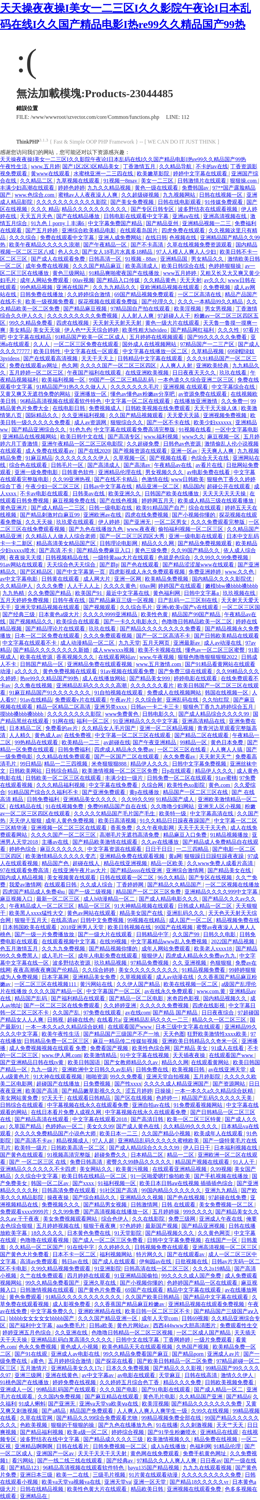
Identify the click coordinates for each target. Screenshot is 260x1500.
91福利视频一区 (117, 1183)
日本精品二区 (26, 728)
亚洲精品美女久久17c (77, 1368)
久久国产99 (186, 934)
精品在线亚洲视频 (126, 863)
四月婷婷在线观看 (89, 1276)
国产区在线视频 (134, 1098)
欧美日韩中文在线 (82, 437)
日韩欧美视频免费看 (230, 1382)
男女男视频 (219, 309)
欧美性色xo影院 (186, 785)
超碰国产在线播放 (58, 1084)
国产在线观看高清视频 (51, 358)
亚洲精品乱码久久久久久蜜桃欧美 (159, 1140)
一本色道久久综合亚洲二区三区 (196, 380)
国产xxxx (83, 1183)
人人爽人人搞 (227, 749)
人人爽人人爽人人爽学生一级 (153, 1411)
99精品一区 (194, 742)
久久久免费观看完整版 (218, 522)
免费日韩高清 (87, 1162)
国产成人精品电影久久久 (169, 899)
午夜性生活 (14, 166)
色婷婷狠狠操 (225, 266)
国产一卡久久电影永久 (131, 621)
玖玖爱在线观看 (75, 522)
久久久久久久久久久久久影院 (72, 202)
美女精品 (20, 330)
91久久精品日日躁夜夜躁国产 (176, 820)
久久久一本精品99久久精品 (211, 301)
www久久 (193, 437)
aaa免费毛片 (71, 1325)
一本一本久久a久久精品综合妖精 (65, 1027)
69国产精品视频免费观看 (144, 294)
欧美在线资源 (37, 657)
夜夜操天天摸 (26, 557)
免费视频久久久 (61, 1204)
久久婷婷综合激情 (89, 294)
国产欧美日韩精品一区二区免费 (175, 1361)
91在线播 (167, 1425)
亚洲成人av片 (224, 1354)
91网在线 (63, 721)
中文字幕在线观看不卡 (30, 643)
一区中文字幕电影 (236, 429)
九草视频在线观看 (78, 181)
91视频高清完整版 (69, 1155)
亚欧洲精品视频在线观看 (170, 287)
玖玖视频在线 (240, 593)
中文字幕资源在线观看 (115, 849)
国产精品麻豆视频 (85, 309)
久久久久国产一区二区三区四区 (118, 365)
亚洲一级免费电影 (37, 472)
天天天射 (190, 280)
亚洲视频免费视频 (225, 415)
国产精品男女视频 (105, 1204)
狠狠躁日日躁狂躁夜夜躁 (214, 856)
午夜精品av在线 (173, 465)
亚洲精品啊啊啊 (34, 1446)
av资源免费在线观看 (203, 394)
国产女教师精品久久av (131, 1062)
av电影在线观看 (136, 1375)
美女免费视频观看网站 (71, 1219)
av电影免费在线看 (209, 472)
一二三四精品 (193, 849)
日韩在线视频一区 (221, 195)
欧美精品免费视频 (167, 579)
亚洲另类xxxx (111, 707)
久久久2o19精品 (212, 1268)
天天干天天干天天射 (103, 1453)
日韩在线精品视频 (42, 1489)
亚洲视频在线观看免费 (194, 1489)
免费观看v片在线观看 (81, 700)
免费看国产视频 (109, 1048)
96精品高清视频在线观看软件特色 (61, 401)
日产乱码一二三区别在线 (188, 600)
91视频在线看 (196, 429)
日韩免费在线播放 (42, 294)
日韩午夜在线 (69, 600)
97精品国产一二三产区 (208, 344)
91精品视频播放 (230, 835)
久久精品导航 (176, 166)
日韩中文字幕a (202, 593)
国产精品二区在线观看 (202, 735)
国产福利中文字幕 (31, 1325)
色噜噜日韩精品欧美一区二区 (197, 621)
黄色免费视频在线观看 (70, 671)
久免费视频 (217, 287)
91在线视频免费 (65, 806)
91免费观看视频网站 (199, 1105)
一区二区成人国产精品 (204, 1332)
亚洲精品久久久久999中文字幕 (222, 892)
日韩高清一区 (106, 259)
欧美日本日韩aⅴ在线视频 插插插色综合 (186, 1183)
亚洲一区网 (128, 579)
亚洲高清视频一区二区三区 (225, 1247)
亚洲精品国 (174, 259)
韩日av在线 (76, 1261)
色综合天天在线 (210, 458)
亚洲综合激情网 (185, 870)
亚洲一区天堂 (150, 1482)
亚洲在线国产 (73, 287)
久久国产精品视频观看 (137, 415)
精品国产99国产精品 (197, 614)
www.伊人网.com (61, 1055)
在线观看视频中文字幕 (69, 941)
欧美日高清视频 (117, 820)
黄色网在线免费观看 (155, 1453)
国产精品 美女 (191, 1048)
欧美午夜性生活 (61, 1034)
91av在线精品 (36, 700)
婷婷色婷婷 (71, 188)
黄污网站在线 (97, 984)
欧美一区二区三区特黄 (194, 1119)
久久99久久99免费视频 (222, 557)
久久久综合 (23, 237)
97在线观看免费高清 (25, 870)
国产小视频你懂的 (194, 515)
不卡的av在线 (212, 166)
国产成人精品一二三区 (58, 508)
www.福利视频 (162, 437)
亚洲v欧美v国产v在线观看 (188, 607)
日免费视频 (97, 1084)
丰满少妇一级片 (124, 778)
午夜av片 (121, 700)
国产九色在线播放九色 (96, 529)
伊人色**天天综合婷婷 (92, 330)
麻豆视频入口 (17, 899)
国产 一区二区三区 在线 (38, 1162)
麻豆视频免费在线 (74, 500)
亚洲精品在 (34, 1496)
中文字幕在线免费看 (114, 785)
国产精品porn (188, 1354)
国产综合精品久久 (94, 1197)
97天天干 (53, 1098)
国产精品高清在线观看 (42, 1119)
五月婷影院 (207, 1076)
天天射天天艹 (216, 756)
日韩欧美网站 (26, 771)
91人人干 (244, 1162)
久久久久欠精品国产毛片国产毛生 (115, 813)
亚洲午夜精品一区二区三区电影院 (83, 444)
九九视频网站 (180, 195)
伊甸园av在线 (156, 1261)
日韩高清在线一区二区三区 (157, 1268)
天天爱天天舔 (184, 415)
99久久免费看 (127, 1076)
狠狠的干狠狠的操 (73, 1425)
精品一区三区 (95, 906)
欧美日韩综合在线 (183, 266)
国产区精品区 (37, 572)
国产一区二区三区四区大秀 (133, 536)
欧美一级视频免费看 (50, 301)
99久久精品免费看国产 (53, 1283)
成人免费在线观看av (50, 451)
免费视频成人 (106, 408)
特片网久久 (150, 1254)
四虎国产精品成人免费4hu (34, 892)
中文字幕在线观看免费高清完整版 (135, 429)
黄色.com (220, 785)
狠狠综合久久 (127, 422)
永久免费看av (180, 756)
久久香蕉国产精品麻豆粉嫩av (130, 1304)
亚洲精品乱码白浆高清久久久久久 (72, 1340)
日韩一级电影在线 (111, 508)
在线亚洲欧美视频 (147, 373)
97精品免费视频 (150, 963)
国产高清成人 (104, 465)
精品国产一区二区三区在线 (196, 792)
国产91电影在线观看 (167, 1389)
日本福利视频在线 (236, 1148)
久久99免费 (66, 1212)
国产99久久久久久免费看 (217, 337)
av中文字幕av (98, 1375)
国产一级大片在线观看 (105, 934)
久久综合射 (149, 700)
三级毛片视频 (110, 1475)
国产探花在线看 (114, 1361)
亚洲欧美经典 (213, 365)
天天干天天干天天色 (203, 828)
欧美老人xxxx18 (213, 948)
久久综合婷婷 (99, 970)
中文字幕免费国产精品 (116, 223)
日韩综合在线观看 (22, 1105)
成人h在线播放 (169, 1446)
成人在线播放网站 (104, 678)
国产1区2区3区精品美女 (91, 166)
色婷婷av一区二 (64, 1126)
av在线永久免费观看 (169, 991)
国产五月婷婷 (42, 230)
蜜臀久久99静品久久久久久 (139, 1162)
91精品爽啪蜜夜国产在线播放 (124, 273)
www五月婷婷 (180, 273)
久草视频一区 (130, 458)
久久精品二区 (37, 181)
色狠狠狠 (221, 963)
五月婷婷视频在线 (58, 1226)
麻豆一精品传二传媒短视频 (126, 1041)
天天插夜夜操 (190, 1055)
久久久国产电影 (119, 1389)
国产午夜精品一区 (105, 245)
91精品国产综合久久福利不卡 (44, 792)
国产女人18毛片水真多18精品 (118, 252)
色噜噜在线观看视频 (45, 1240)
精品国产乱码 (31, 998)
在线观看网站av (117, 657)
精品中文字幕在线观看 (194, 1290)
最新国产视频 (162, 1226)
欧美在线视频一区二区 (191, 984)
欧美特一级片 (31, 1148)
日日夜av (210, 1460)
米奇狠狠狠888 (109, 764)
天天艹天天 (230, 1425)
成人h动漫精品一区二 (109, 899)
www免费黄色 (122, 714)
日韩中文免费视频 (102, 920)
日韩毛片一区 (68, 465)
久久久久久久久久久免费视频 (83, 316)
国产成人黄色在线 (138, 1126)
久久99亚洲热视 (72, 479)
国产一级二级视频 (90, 892)
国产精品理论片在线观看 (55, 628)
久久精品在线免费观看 (64, 756)
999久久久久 (198, 1212)
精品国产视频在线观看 (203, 1162)
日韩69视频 (195, 1318)
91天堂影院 (128, 1233)
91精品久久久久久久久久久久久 (84, 1297)
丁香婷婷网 (130, 884)
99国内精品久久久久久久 (172, 1190)
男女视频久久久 (165, 472)
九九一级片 (45, 1069)
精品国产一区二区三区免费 (149, 892)
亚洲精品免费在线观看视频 (100, 664)
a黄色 (38, 1361)
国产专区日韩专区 (153, 209)
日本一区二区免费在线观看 (48, 636)
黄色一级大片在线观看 (173, 323)
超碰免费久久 (111, 1155)
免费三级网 (182, 1219)
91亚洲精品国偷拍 (136, 1276)
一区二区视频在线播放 (232, 884)
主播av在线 (56, 842)
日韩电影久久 (159, 714)
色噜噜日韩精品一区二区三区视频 (132, 1332)
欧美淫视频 (188, 309)
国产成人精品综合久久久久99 (214, 714)
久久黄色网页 (215, 1233)
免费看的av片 (62, 728)
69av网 (148, 586)
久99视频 (221, 1169)
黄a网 (175, 856)
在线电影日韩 (69, 408)
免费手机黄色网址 (205, 1453)
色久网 (70, 365)
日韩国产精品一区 (42, 664)
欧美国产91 (89, 593)
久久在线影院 (149, 1219)
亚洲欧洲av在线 (102, 515)
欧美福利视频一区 (64, 380)
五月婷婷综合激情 (70, 1361)
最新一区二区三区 (58, 899)
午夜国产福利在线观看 (95, 373)
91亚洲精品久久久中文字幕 (146, 721)
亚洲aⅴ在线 (186, 216)
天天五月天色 (37, 216)
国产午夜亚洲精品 (155, 742)
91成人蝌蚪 (32, 1404)
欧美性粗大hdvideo (145, 330)
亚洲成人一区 (17, 1389)
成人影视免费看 (72, 1304)
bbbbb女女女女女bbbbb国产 (42, 1318)
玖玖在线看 (233, 373)
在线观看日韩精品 (89, 1098)
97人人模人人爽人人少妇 (186, 252)
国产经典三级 (19, 614)
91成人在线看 (228, 1048)
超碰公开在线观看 (229, 486)
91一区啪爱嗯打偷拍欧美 (161, 1176)
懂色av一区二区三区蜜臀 (215, 650)
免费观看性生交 (239, 1325)
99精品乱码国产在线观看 (66, 1389)
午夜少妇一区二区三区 (53, 486)
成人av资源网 (91, 422)
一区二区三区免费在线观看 (86, 344)
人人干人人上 (84, 586)
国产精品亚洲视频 (203, 1226)
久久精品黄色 (160, 280)
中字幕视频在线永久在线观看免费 (88, 1105)
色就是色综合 (175, 557)
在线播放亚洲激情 (196, 401)
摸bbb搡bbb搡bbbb (22, 714)
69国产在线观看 (145, 1290)
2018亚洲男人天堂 (82, 927)
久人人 (42, 344)
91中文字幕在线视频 (145, 1055)
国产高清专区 (125, 437)
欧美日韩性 (48, 351)
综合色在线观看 (28, 465)
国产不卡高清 (148, 245)
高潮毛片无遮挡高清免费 (130, 835)
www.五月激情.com (159, 664)
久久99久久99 (137, 799)
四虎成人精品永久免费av (124, 749)
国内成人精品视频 (22, 877)
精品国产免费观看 (92, 1411)
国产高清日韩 (148, 1119)
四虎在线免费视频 (147, 515)
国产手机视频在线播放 (222, 1176)
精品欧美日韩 (148, 1489)
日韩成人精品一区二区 (205, 906)
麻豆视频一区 (224, 437)
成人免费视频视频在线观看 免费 (48, 1048)
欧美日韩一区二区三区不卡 (158, 1311)
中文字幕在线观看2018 (100, 1119)
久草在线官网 (37, 1418)
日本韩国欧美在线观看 (30, 927)
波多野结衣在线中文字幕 (50, 1439)
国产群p (109, 564)
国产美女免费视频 (132, 202)
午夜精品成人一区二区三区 (42, 906)
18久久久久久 (48, 1233)
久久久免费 (50, 586)
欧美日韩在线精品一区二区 (95, 1176)
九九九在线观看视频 (208, 1468)
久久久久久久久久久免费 (211, 1475)
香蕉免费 (121, 828)
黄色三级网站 (69, 273)
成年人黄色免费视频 (70, 820)
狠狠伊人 (152, 956)
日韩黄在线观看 (61, 579)
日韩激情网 (145, 1204)
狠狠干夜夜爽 (100, 1226)
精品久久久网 (158, 543)
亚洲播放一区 (91, 394)
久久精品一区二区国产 (37, 1247)
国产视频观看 (100, 607)
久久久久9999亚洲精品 (110, 614)
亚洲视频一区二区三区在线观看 (69, 828)
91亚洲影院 (107, 1268)
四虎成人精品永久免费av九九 (201, 956)
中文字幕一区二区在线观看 (138, 401)
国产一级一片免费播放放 (45, 934)
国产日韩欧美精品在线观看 (226, 636)
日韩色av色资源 (182, 444)
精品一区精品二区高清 (64, 707)
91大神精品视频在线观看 (144, 906)
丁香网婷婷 (177, 1340)
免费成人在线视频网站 (174, 692)
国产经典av (120, 1460)
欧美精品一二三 (81, 742)
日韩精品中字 (153, 934)
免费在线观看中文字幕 (67, 237)
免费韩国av (196, 188)
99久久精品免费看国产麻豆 (136, 1354)
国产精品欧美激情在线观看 (105, 842)
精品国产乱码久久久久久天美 (217, 1098)
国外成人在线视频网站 (150, 344)
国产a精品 (54, 1411)
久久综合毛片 (137, 607)
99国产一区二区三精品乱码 (122, 380)
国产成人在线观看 (114, 1261)
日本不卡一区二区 (74, 1254)
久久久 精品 (45, 209)
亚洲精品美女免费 (94, 977)
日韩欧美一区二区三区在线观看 (64, 778)
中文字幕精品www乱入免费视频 (170, 941)
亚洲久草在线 (100, 1283)
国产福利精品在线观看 (78, 998)
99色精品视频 (37, 287)
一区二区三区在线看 (182, 749)
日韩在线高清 (201, 1375)
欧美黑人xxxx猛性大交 (37, 913)
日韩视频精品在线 (67, 557)
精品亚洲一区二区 (158, 486)
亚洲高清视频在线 (225, 216)
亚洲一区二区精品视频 (167, 728)
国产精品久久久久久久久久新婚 (51, 650)
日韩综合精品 (62, 771)
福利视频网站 (116, 1254)
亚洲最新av (187, 643)
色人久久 (69, 252)
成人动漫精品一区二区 (88, 643)
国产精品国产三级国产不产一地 (121, 1034)
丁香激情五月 (140, 166)
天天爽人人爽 (218, 451)
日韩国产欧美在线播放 (172, 493)
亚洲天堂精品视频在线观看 (48, 607)
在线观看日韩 (61, 884)
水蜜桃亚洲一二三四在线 (103, 173)
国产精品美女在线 (230, 870)
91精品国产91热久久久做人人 (72, 387)
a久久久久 (27, 671)
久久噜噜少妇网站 (173, 806)
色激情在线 (155, 479)
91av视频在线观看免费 (128, 671)
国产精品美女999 (150, 678)
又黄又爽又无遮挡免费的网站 (36, 394)
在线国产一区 (222, 1240)
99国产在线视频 (174, 927)
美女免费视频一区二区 (227, 1204)
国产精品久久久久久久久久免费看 (161, 628)
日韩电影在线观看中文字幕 (137, 216)
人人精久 (20, 735)
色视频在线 (183, 237)
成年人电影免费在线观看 (108, 956)
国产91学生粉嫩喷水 (173, 1432)
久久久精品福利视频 (61, 785)
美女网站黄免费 (19, 1098)
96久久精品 (172, 877)
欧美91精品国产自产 (161, 508)
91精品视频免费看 (204, 970)
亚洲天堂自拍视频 (168, 1076)
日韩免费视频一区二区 (120, 1446)
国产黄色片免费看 (100, 1290)
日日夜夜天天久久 (194, 373)
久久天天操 (39, 522)
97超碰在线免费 (228, 1197)
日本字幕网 (56, 977)
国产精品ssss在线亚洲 (137, 870)
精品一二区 (181, 1155)
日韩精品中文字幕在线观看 (150, 358)
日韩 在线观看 (179, 1204)
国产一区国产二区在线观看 (127, 756)
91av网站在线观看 (22, 564)
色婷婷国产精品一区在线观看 (203, 1283)
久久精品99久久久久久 (191, 1126)
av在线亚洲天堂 (227, 1069)
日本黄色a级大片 (59, 614)
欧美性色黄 (155, 614)
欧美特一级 (173, 813)
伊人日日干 (197, 1148)
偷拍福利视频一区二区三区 (191, 529)
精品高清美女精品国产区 (66, 543)
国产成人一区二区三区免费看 (108, 1240)
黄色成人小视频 (80, 1347)
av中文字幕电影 (19, 579)
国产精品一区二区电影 (137, 998)
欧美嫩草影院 (154, 173)
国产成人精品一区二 (219, 1389)
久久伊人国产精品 (138, 984)
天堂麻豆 (170, 1375)
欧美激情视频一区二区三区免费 (120, 771)
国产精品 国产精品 (176, 1012)
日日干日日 (159, 849)
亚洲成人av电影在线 (76, 1354)
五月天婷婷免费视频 (25, 600)
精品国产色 (56, 863)
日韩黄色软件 (78, 472)
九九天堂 (129, 643)
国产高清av (138, 465)
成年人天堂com (160, 1318)
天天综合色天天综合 (72, 564)
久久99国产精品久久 (196, 550)
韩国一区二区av (50, 1183)
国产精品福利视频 (42, 1432)
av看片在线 (209, 465)
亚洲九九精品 (222, 1190)
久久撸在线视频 (33, 685)
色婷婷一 (167, 1098)
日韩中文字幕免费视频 (200, 764)
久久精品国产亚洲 (201, 1396)
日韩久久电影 (220, 934)
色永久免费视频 (38, 1347)
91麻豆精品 (38, 458)
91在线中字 (81, 1247)
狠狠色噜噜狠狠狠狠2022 (208, 657)
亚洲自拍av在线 (151, 1105)
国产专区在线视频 (211, 877)
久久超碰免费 (143, 444)
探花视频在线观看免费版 (108, 301)
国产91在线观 (31, 1354)
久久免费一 (234, 401)
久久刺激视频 (197, 1425)
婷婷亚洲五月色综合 (27, 1332)
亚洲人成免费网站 (120, 237)
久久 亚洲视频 (190, 963)
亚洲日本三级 (37, 1475)
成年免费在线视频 (47, 266)
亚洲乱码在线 (183, 700)
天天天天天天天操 (224, 493)
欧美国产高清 (42, 1091)
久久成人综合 (97, 884)
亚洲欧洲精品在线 (100, 1311)
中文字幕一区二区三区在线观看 (133, 735)
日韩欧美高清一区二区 (78, 1148)
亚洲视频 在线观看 (186, 387)
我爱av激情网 (25, 884)
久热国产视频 (193, 1347)
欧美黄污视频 (133, 1169)
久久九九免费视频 (64, 948)
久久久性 (229, 330)
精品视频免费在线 (237, 920)
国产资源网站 (229, 1084)
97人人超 (103, 1140)
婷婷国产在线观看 (180, 586)
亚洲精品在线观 (219, 1432)
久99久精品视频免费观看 (61, 1268)
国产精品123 (24, 1468)
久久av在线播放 (160, 842)
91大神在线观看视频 (58, 1076)
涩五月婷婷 (138, 1091)
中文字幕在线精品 (30, 337)
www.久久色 (240, 572)
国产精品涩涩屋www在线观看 (198, 564)
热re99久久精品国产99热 (50, 678)
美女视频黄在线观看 (72, 877)
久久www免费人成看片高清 (220, 863)
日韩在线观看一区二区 (127, 877)
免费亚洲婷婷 (205, 572)
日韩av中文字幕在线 (108, 486)
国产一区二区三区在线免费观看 (62, 1005)
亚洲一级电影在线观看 (196, 536)
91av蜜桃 (226, 778)
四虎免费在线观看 (183, 230)
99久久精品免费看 (31, 323)
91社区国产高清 (119, 1190)
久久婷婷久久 (115, 1247)
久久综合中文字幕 (37, 1176)
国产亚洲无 (138, 522)
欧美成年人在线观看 (219, 1133)
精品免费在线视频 (216, 1439)
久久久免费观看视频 (108, 636)
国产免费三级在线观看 (186, 671)
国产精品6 (238, 1396)
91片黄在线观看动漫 (154, 1475)
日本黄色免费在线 (89, 1233)
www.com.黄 (212, 991)
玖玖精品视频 (111, 963)
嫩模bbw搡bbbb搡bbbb (231, 586)
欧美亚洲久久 (125, 493)
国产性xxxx (128, 1084)
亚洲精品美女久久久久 (90, 799)
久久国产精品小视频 (167, 1133)
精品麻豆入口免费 (185, 835)
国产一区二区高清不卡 (164, 636)
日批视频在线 (192, 1261)
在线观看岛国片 (139, 230)
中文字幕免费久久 (52, 1311)
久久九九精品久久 (115, 287)
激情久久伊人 (238, 1375)
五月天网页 (157, 643)
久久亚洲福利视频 (84, 415)
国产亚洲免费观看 (104, 792)
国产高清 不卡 (56, 550)
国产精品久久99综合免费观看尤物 (97, 1418)
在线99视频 (114, 941)
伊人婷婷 (109, 522)
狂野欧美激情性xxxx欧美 (217, 1034)
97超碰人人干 (175, 316)
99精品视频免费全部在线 (172, 1418)
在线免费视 (78, 735)
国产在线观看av (186, 1254)
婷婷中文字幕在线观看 (201, 173)
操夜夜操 (58, 1197)
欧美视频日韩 (189, 1069)
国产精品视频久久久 (170, 1233)
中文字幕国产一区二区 (114, 991)
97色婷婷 (131, 1226)
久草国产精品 (26, 1126)
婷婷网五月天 (158, 500)
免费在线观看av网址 (34, 365)
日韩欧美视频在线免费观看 (158, 408)
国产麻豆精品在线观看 (112, 1396)
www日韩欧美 (187, 479)
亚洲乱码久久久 (186, 913)
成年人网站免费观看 (45, 280)
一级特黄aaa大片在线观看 (124, 557)
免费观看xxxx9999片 (25, 1212)
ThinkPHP (27, 142)
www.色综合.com (35, 195)
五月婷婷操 (166, 1212)
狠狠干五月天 (31, 920)
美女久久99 (100, 1126)
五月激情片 (34, 1368)
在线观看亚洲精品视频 (180, 1169)
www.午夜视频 (157, 657)
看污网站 (23, 1460)
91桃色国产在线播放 (25, 1382)
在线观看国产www (130, 1027)
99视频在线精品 (147, 920)
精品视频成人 (73, 1140)
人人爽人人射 (177, 365)
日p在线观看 (177, 771)
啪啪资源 (97, 1076)
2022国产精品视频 (233, 941)
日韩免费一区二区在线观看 (180, 778)
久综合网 (153, 785)
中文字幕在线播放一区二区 (156, 351)
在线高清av (64, 920)
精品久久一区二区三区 (219, 1020)
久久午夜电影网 (155, 828)
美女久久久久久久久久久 (148, 970)
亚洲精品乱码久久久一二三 (156, 1020)
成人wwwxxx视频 (114, 650)
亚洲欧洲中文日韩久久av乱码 (97, 1069)
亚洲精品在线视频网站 (30, 437)
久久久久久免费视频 (165, 1005)
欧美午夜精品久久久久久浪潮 (45, 245)
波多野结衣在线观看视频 (208, 209)
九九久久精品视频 (109, 188)
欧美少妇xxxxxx (213, 422)
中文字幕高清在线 (212, 813)
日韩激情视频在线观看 (47, 1290)
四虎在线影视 (209, 1005)
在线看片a (109, 1020)
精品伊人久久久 (150, 764)
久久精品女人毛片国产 (109, 728)
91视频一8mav (121, 181)
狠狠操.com (244, 181)
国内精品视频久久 (225, 998)
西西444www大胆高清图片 (185, 1325)
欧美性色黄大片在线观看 (97, 1489)
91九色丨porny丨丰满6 (58, 223)
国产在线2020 (94, 451)
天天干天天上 (98, 358)
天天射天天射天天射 (118, 323)
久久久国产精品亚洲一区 (108, 1318)
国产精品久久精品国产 (175, 884)
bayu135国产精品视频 (154, 1468)
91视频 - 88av (141, 259)
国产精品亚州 (163, 223)
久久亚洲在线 (72, 1332)
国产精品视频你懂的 (114, 948)
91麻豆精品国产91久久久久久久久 (50, 692)
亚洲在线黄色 (62, 1375)
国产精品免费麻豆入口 (104, 550)
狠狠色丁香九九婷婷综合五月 (219, 707)
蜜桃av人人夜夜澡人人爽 (88, 195)
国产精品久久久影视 (178, 1368)
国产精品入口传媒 (118, 280)
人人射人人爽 (138, 316)
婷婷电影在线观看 (196, 678)
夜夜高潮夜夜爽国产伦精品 (46, 970)
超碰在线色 (80, 1020)
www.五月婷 (45, 166)
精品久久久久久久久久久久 (95, 209)
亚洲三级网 (29, 1375)
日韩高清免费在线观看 (69, 1190)
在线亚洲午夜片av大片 (80, 870)
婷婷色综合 (23, 849)
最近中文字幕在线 (128, 593)
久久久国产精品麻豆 (97, 266)
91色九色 (80, 429)
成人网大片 (97, 579)
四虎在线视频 (73, 323)
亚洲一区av (185, 451)
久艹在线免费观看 (42, 1276)
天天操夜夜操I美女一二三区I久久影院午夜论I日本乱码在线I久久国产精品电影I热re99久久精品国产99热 (123, 159)
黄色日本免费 (227, 742)
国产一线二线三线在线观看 (70, 1460)
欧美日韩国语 (85, 1062)
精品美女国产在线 (142, 913)
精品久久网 (175, 1062)
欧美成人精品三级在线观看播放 (216, 500)
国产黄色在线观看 (22, 1155)
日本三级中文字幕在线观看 (188, 1027)
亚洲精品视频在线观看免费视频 (206, 1304)
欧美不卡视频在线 (160, 650)
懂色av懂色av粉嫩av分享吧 (143, 394)
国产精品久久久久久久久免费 (207, 1404)
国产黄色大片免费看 (25, 1254)
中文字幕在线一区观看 (92, 351)
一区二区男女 (171, 522)
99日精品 (31, 764)
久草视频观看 (137, 977)
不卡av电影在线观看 (45, 493)
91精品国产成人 (175, 799)
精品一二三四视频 (66, 764)
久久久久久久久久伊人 (82, 458)
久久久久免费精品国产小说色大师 (56, 1133)
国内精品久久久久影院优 (222, 579)
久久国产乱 (66, 1012)
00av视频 (83, 280)
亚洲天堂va (117, 1482)
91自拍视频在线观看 (119, 692)
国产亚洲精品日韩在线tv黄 (32, 1062)
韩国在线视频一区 (227, 692)
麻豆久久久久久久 (62, 849)
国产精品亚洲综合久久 (39, 429)
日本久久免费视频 (128, 1368)
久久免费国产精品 (50, 593)
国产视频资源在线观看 (140, 451)
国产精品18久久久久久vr (200, 1482)
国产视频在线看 (169, 458)
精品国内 (193, 486)
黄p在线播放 (144, 792)
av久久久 (214, 280)
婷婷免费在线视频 (74, 1382)
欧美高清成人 (142, 266)
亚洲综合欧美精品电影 (89, 230)
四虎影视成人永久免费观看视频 (147, 572)
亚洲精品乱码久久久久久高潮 (92, 685)
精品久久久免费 (182, 1382)
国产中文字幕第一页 (81, 572)
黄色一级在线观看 (157, 188)
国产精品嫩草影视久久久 (92, 1091)
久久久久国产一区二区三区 (64, 835)
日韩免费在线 (153, 1069)
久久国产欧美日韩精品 (153, 1297)
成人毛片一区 (58, 956)
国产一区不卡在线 (169, 422)
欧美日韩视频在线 (130, 927)
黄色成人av (48, 735)
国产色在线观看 (140, 564)
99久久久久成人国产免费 (191, 1276)
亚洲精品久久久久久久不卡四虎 (38, 1169)
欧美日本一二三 (119, 1133)
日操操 (163, 1091)
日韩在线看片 (73, 1446)
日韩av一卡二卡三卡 (155, 707)
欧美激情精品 (101, 1055)
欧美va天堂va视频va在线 (72, 1482)
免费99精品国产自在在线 (117, 806)
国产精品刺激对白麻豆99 (50, 515)
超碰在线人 (86, 863)
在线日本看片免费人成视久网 (67, 1112)
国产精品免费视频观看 (205, 543)
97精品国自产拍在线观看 (140, 309)
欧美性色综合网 (151, 1048)
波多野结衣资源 (72, 963)
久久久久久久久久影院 (75, 714)
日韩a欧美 (101, 1325)
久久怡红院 (216, 700)
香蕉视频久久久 (75, 657)
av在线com (138, 1012)
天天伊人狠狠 (26, 820)
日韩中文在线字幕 (138, 1340)
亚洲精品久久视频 (142, 1197)
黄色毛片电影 (160, 1396)
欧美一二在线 (73, 1475)
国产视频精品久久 (31, 621)
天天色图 (174, 1034)
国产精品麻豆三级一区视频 (122, 600)
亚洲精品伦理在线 (120, 472)
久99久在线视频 (210, 1411)
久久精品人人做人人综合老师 (61, 536)
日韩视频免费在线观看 (162, 1247)
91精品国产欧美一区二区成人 (91, 337)
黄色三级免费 (152, 550)
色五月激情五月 (19, 948)
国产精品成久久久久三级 (113, 1439)
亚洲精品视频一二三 (207, 223)
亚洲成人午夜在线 (221, 1219)
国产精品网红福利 (193, 330)
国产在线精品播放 (78, 216)
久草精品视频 (208, 351)
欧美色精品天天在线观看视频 (138, 1347)
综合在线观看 (205, 508)
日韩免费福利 (75, 749)
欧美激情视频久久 (169, 1439)
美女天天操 (47, 330)
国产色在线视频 (186, 1197)
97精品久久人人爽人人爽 (167, 1460)
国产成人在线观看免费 (58, 259)
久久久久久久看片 (152, 685)
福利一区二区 (93, 721)
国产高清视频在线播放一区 (116, 1212)
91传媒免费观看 (224, 202)
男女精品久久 (208, 259)
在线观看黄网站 (210, 1062)
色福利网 (200, 1446)
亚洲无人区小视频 (220, 806)
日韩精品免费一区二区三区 (57, 1041)
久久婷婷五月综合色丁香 (130, 1382)
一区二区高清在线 (200, 294)
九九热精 (13, 593)
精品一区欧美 (168, 863)
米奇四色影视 (184, 998)
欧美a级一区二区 (88, 1432)
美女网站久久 (96, 1169)
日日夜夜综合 (218, 1012)
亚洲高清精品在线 (204, 721)
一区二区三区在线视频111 (46, 984)
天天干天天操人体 (216, 408)
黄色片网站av (133, 1325)
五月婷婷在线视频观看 (157, 337)
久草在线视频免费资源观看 (200, 245)
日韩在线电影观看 (180, 202)
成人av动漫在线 (223, 643)
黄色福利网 (167, 593)
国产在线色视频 (119, 500)
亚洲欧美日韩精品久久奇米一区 (200, 1041)
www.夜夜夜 (141, 529)
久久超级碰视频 (140, 195)
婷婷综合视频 (128, 1432)
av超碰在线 (117, 742)
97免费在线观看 (103, 1012)
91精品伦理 (228, 1446)
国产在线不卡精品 (116, 479)
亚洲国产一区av (55, 1453)
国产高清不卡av (34, 1140)
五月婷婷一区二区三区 (37, 373)
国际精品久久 (42, 415)
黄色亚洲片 (14, 508)
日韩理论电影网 (119, 543)
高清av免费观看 (39, 1261)
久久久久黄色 (120, 586)
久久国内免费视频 (60, 1396)
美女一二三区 (158, 181)
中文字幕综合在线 (234, 387)
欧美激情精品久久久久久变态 (61, 856)
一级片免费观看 (213, 1340)
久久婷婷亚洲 (120, 1005)
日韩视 (56, 1020)
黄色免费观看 (26, 1297)
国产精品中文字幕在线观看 (216, 1297)
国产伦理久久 (158, 301)
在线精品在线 (26, 806)
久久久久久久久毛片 (135, 387)
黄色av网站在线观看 (92, 913)
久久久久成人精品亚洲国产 (177, 1084)
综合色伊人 (115, 1219)
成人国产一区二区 (191, 920)
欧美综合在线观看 (78, 621)
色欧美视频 (34, 1425)
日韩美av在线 (89, 493)
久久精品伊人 (17, 586)
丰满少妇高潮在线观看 (28, 188)
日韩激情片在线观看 (202, 181)
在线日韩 (156, 237)
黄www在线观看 (51, 173)
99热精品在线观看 (37, 742)
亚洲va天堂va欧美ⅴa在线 (109, 1404)
